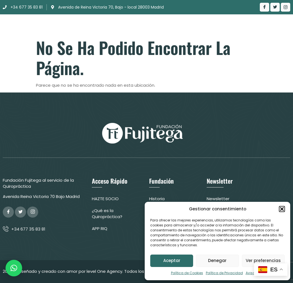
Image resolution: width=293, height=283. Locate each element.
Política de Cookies (187, 273)
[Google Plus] (32, 212)
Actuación (158, 23)
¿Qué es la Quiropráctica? (210, 23)
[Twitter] (275, 7)
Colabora (176, 28)
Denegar (217, 260)
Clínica (127, 23)
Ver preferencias (263, 260)
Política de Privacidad (224, 273)
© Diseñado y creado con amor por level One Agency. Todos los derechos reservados (101, 271)
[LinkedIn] (285, 7)
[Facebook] (264, 7)
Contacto (259, 23)
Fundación (96, 23)
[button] (282, 209)
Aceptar (171, 260)
